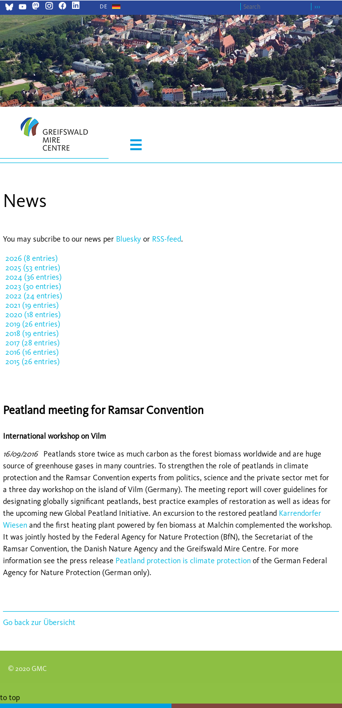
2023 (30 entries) (33, 286)
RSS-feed (166, 239)
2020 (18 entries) (33, 314)
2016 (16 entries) (32, 352)
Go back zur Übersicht (39, 622)
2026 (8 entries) (31, 258)
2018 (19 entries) (32, 333)
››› (317, 6)
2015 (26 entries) (32, 361)
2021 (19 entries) (32, 305)
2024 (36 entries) (33, 277)
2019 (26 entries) (32, 324)
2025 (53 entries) (32, 267)
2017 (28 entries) (32, 342)
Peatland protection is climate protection (183, 560)
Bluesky (129, 239)
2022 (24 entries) (33, 295)
